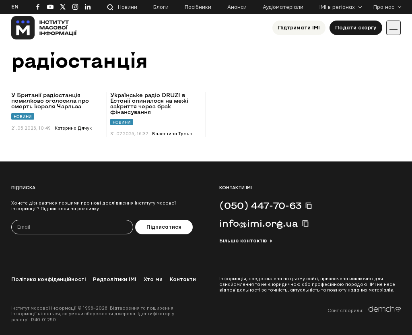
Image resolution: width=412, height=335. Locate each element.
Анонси (237, 7)
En (15, 7)
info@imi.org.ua (258, 223)
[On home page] (44, 27)
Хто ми (153, 279)
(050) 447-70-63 (260, 205)
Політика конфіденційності (48, 279)
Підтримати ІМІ (299, 28)
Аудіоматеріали (283, 7)
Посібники (198, 7)
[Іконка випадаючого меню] (393, 28)
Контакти (183, 279)
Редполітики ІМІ (114, 279)
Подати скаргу (356, 28)
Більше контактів (243, 241)
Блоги (161, 7)
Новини (127, 7)
